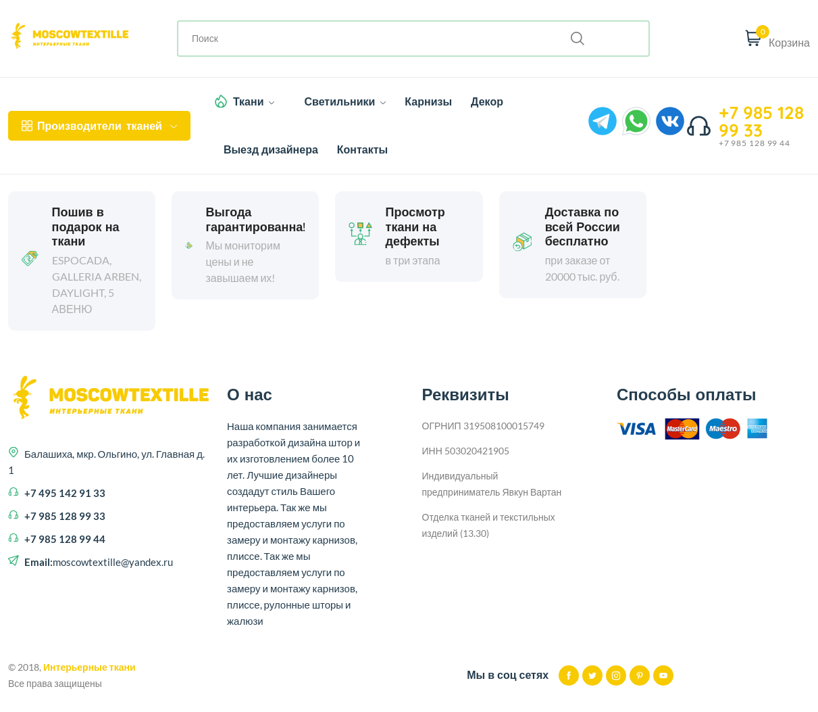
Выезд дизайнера (271, 149)
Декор (487, 101)
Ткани (254, 101)
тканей (99, 126)
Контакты (362, 149)
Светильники (345, 101)
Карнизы (428, 101)
